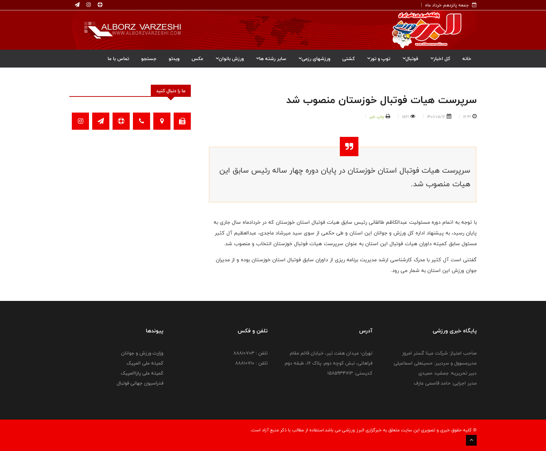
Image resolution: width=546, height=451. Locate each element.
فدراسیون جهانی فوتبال (140, 383)
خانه (466, 58)
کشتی (348, 58)
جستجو (149, 58)
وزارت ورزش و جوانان (142, 353)
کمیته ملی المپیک (144, 363)
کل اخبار (440, 58)
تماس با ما (118, 58)
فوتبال (410, 58)
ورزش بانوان (229, 58)
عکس (197, 58)
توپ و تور (378, 58)
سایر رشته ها (271, 58)
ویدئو (174, 58)
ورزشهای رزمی (314, 58)
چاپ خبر (376, 116)
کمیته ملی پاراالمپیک (142, 373)
